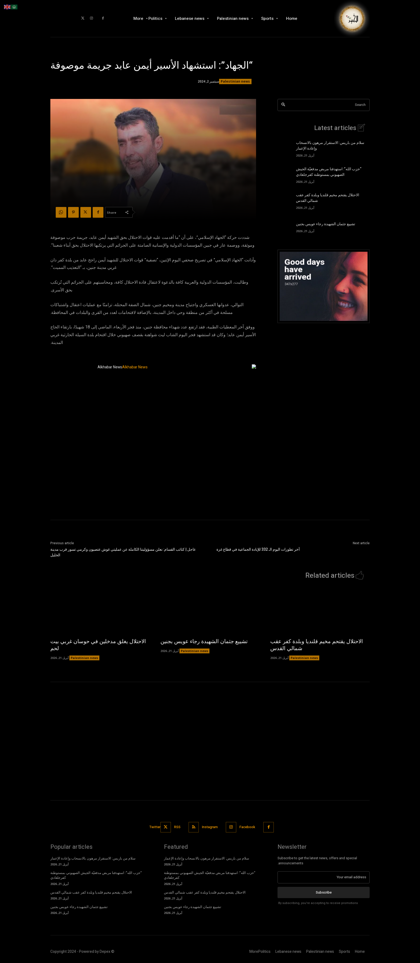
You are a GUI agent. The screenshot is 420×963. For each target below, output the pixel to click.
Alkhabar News (110, 367)
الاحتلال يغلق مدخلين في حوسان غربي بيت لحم (98, 645)
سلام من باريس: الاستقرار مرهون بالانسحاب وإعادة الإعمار (93, 858)
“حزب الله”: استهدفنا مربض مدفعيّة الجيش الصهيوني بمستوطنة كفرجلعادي (328, 171)
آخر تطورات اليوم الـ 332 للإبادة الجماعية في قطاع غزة (258, 549)
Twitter (154, 826)
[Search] (283, 105)
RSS (177, 826)
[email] (324, 877)
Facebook (248, 826)
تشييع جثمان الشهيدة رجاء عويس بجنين (325, 224)
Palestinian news (235, 81)
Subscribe (324, 892)
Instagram (210, 826)
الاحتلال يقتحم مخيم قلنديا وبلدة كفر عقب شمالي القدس (316, 645)
